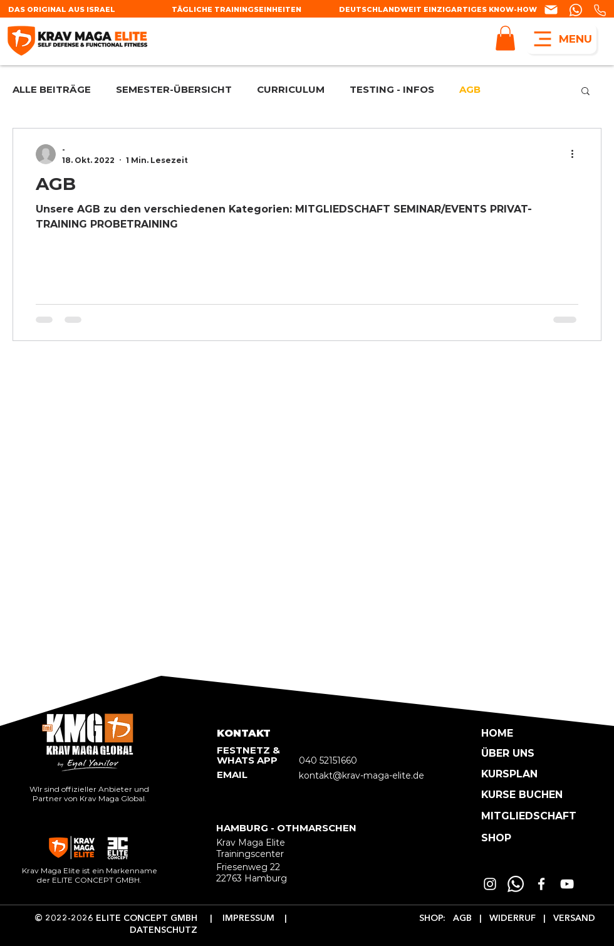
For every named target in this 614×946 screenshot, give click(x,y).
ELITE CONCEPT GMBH (146, 918)
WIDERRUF (511, 918)
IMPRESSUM (253, 918)
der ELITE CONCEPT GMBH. (89, 880)
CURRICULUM (291, 90)
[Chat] (551, 9)
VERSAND (573, 918)
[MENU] (561, 39)
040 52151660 (328, 760)
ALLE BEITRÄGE (52, 90)
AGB (470, 90)
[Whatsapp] (515, 884)
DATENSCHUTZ (165, 930)
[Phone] (599, 10)
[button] (505, 38)
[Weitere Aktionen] (576, 154)
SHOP (431, 918)
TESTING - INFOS (392, 90)
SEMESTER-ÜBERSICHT (174, 90)
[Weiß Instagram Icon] (490, 884)
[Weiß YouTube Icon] (567, 884)
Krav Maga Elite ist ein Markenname (89, 870)
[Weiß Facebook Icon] (541, 884)
